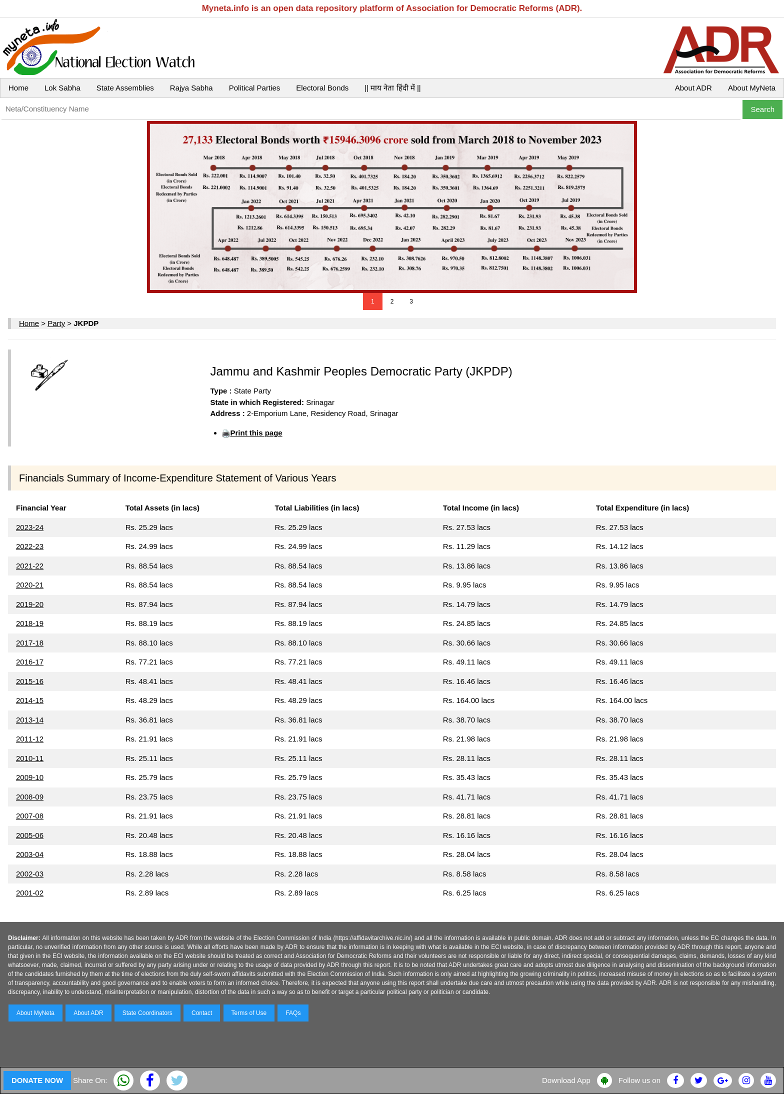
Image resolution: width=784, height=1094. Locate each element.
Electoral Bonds (322, 88)
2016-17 (30, 662)
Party (56, 323)
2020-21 (30, 584)
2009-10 (30, 777)
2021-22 (30, 566)
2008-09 (30, 796)
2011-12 (30, 738)
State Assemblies (125, 88)
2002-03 (30, 874)
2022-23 (30, 546)
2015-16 (30, 681)
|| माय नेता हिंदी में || (392, 88)
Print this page (256, 432)
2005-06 (30, 835)
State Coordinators (147, 1013)
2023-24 (30, 527)
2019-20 (30, 604)
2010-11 (30, 758)
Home (18, 88)
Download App (566, 1080)
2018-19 (30, 623)
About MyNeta (752, 88)
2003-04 (30, 854)
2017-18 (30, 642)
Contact (202, 1013)
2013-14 (30, 720)
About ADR (693, 88)
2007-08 (30, 816)
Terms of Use (249, 1013)
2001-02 (30, 892)
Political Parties (254, 88)
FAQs (293, 1013)
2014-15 (30, 700)
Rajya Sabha (191, 88)
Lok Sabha (62, 88)
